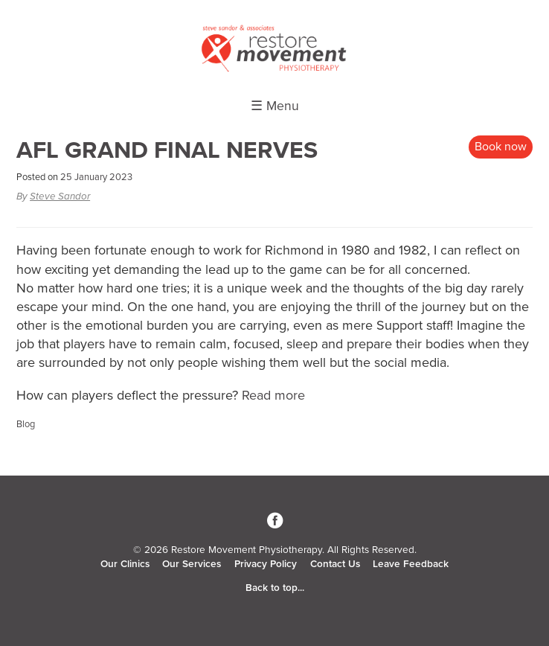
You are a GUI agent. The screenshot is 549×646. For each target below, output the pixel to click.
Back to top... (274, 588)
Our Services (191, 564)
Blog (25, 424)
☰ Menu (275, 106)
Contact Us (335, 564)
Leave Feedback (411, 564)
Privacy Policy (265, 564)
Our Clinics (125, 564)
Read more (273, 395)
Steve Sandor (60, 196)
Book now (501, 146)
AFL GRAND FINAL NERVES (167, 150)
